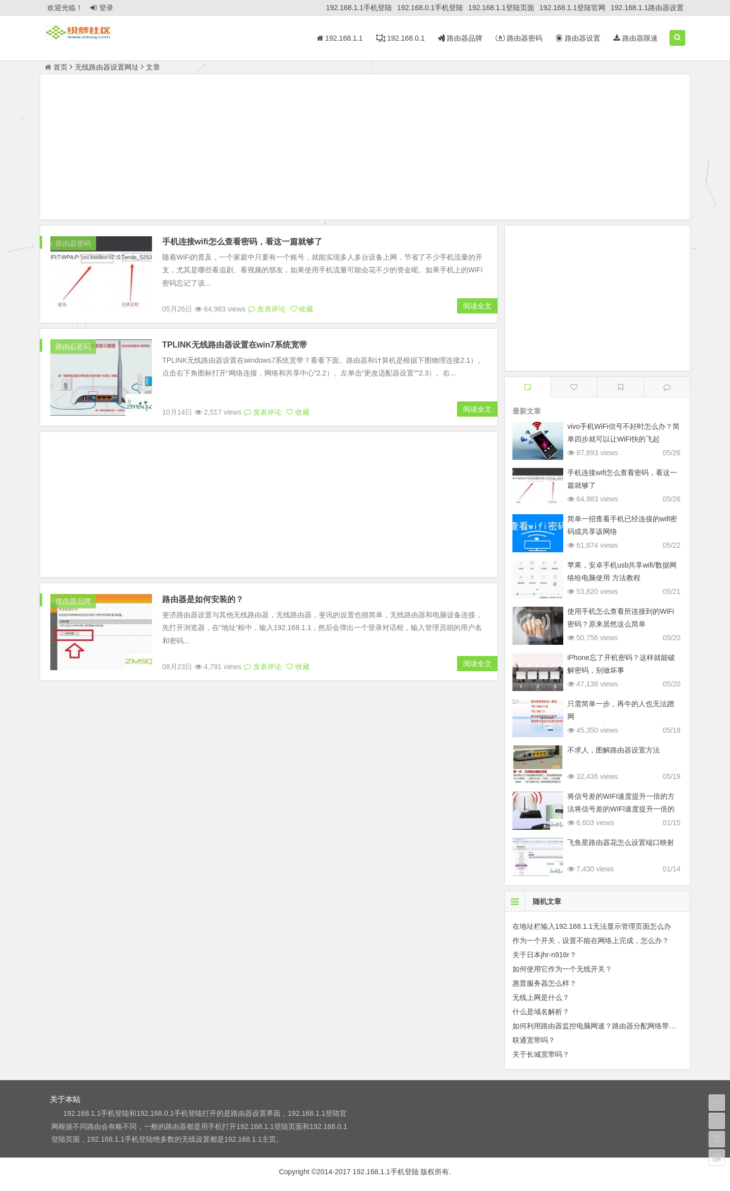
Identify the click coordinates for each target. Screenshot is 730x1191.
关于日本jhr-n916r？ (544, 955)
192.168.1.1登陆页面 (501, 8)
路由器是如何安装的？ (203, 599)
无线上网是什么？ (540, 997)
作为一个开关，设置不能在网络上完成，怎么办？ (590, 940)
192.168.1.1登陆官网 (572, 8)
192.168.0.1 (400, 38)
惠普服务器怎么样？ (544, 983)
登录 (101, 8)
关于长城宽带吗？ (540, 1054)
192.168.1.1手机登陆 (359, 8)
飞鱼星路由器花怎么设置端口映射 (620, 842)
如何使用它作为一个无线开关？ (562, 969)
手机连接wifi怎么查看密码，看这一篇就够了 (242, 241)
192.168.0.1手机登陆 (430, 8)
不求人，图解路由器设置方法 (613, 750)
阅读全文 (477, 306)
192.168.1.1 (340, 38)
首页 (56, 67)
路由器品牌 (460, 38)
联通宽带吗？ (533, 1040)
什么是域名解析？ (540, 1012)
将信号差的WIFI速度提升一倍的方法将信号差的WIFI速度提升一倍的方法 (621, 809)
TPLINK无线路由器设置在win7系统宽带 (234, 344)
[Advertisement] (365, 148)
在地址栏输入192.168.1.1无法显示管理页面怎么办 (591, 926)
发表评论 (267, 309)
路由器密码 (519, 38)
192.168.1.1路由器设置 (647, 8)
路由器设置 (578, 38)
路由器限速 (636, 38)
